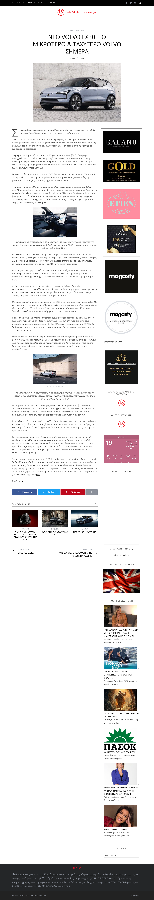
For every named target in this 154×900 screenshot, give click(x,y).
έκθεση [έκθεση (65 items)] (15, 879)
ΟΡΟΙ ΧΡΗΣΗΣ (51, 3)
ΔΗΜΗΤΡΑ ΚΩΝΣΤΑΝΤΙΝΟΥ (116, 829)
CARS (72, 30)
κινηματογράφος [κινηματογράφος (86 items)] (21, 882)
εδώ (38, 474)
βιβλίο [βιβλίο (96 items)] (43, 878)
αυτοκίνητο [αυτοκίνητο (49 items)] (35, 879)
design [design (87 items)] (21, 874)
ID (12, 3)
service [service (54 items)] (41, 875)
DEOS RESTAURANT (33, 551)
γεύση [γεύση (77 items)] (76, 878)
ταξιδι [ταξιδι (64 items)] (54, 886)
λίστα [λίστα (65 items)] (56, 882)
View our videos (121, 555)
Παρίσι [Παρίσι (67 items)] (135, 875)
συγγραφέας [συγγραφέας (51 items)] (24, 886)
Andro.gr (23, 481)
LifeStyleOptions (78, 58)
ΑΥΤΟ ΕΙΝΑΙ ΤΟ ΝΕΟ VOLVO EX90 (55, 533)
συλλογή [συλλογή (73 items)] (32, 886)
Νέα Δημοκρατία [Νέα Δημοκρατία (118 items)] (120, 874)
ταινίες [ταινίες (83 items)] (48, 885)
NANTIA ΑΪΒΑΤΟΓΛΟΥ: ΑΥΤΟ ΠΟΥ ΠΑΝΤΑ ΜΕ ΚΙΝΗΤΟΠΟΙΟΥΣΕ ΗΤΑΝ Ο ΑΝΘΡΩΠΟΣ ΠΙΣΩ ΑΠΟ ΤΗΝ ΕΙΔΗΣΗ (121, 633)
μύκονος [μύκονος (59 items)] (78, 882)
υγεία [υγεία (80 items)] (67, 885)
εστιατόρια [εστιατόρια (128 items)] (116, 878)
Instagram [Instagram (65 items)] (29, 875)
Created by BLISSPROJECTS (38, 896)
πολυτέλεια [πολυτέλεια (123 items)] (118, 882)
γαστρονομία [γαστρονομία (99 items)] (65, 878)
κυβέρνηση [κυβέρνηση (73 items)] (48, 882)
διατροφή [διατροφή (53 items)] (82, 879)
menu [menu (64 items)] (36, 875)
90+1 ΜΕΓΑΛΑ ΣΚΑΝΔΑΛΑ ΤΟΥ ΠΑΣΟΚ (119, 752)
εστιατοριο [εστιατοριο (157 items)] (99, 878)
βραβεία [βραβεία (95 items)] (52, 878)
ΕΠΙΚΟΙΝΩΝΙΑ (31, 3)
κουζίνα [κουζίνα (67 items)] (33, 882)
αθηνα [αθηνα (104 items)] (27, 878)
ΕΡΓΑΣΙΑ (40, 3)
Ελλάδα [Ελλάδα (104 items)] (48, 874)
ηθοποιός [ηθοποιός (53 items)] (127, 879)
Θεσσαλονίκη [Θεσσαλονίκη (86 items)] (60, 874)
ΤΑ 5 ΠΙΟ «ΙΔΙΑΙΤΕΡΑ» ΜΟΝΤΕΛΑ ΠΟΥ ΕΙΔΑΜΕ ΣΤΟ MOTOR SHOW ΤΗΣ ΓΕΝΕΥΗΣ (25, 536)
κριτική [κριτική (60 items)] (40, 882)
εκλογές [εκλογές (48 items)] (88, 879)
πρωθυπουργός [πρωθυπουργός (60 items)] (132, 882)
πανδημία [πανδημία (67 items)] (100, 882)
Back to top (136, 896)
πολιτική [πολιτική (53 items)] (107, 883)
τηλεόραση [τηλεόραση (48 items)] (60, 886)
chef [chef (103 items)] (14, 874)
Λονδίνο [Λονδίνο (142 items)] (104, 874)
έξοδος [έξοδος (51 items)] (20, 879)
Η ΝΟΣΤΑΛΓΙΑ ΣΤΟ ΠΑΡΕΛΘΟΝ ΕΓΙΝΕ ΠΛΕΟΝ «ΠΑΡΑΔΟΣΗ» (76, 552)
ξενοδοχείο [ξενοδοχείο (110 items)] (88, 882)
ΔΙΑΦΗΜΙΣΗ (20, 3)
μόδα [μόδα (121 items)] (71, 882)
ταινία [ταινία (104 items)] (40, 885)
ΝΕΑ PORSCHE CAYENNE (84, 532)
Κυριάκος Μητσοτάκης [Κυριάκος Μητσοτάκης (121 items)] (82, 874)
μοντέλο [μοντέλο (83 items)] (63, 882)
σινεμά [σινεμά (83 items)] (15, 885)
